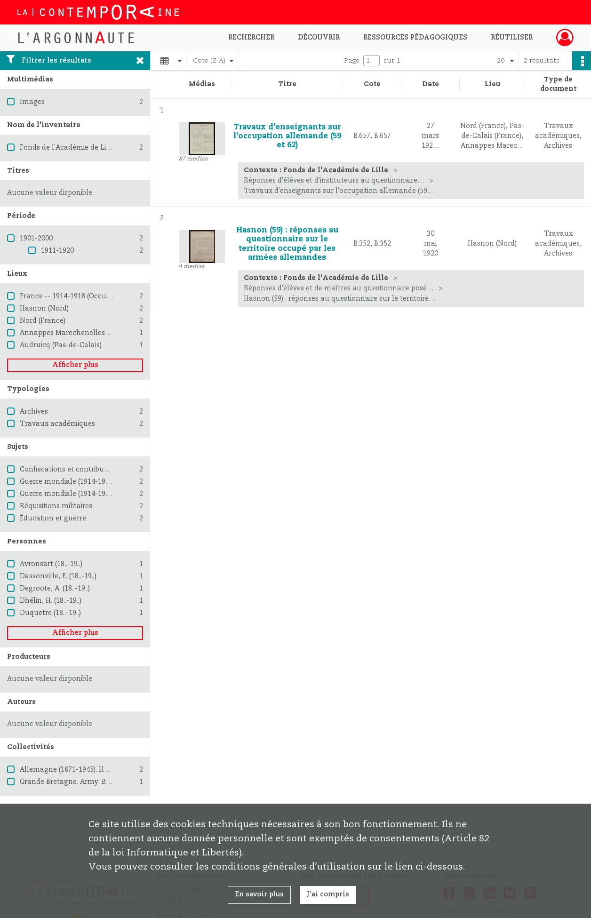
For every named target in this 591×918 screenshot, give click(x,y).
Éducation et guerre (53, 518)
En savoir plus (259, 894)
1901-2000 (36, 238)
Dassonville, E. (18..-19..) (58, 576)
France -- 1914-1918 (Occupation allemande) (94, 296)
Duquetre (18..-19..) (50, 613)
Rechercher (251, 37)
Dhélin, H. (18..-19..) (50, 601)
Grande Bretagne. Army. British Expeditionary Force (105, 782)
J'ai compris (328, 894)
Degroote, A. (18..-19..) (55, 588)
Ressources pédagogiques (415, 37)
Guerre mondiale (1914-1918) (67, 482)
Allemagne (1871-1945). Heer (67, 769)
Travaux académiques (57, 424)
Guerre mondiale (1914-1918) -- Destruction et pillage (108, 494)
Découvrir (319, 37)
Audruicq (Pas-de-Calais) (61, 345)
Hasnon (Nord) (44, 308)
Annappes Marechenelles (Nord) (74, 333)
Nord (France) (42, 321)
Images (32, 102)
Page (351, 60)
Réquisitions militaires (56, 506)
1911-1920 (57, 250)
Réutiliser (512, 37)
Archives (34, 411)
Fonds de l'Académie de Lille (67, 147)
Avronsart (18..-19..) (51, 564)
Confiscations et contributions (70, 469)
